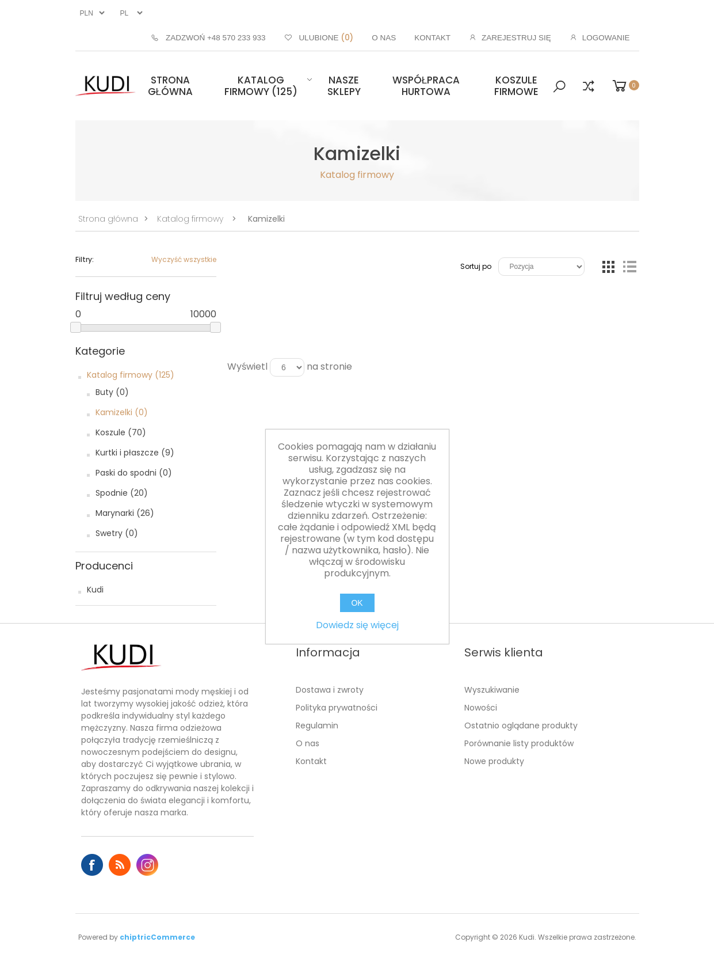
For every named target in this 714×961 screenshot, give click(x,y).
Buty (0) (112, 392)
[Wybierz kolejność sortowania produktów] (541, 266)
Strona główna (170, 85)
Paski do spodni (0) (134, 472)
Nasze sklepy (344, 85)
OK (356, 602)
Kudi (95, 589)
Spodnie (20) (122, 493)
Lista (629, 266)
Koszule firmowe (516, 85)
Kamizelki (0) (122, 412)
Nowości (480, 707)
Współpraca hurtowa (426, 85)
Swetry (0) (117, 533)
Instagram (147, 865)
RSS (120, 865)
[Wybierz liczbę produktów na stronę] (287, 367)
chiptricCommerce (157, 937)
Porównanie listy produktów (519, 743)
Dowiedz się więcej (357, 625)
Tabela (609, 266)
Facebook (92, 865)
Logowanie (606, 37)
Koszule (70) (121, 432)
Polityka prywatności (336, 707)
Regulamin (317, 725)
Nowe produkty (494, 761)
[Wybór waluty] (90, 13)
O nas (307, 743)
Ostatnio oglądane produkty (521, 725)
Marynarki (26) (125, 513)
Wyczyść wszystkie (183, 259)
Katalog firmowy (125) (260, 85)
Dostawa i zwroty (330, 690)
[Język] (130, 13)
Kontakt (311, 761)
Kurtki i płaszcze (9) (135, 452)
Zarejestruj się (516, 37)
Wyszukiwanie (492, 690)
